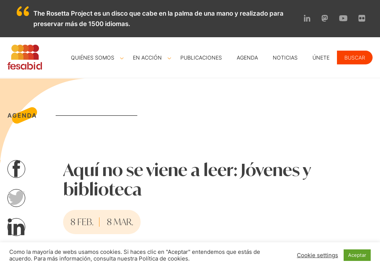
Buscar (354, 57)
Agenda (247, 57)
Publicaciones (201, 57)
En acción (147, 57)
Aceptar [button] (357, 255)
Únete (321, 57)
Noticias (285, 57)
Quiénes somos (92, 57)
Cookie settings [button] (317, 255)
